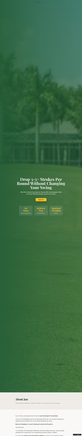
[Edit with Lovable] (76, 434)
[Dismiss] (80, 434)
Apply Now (41, 199)
